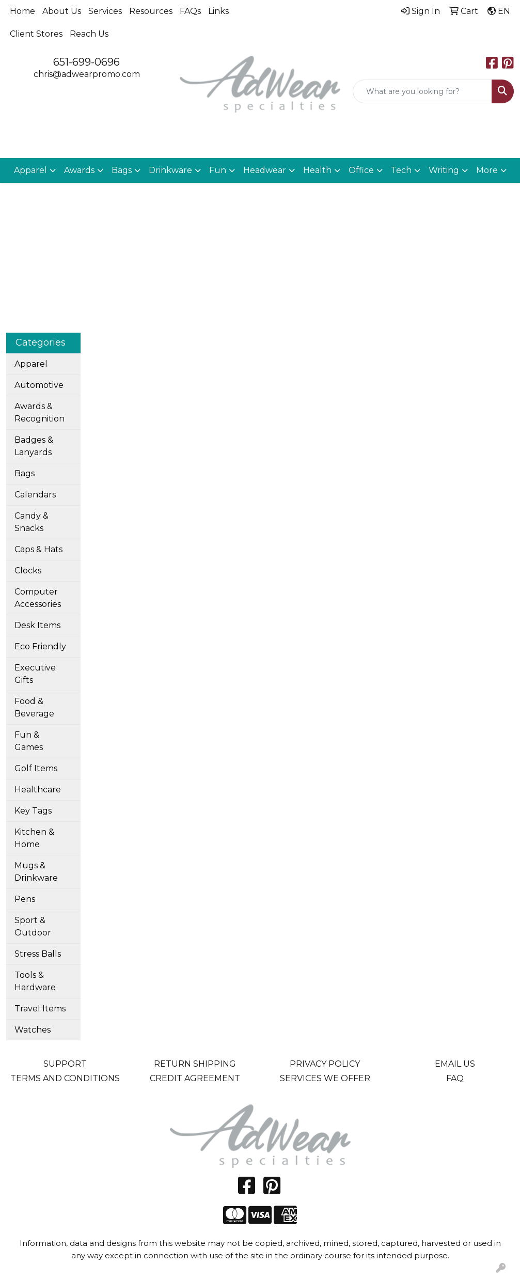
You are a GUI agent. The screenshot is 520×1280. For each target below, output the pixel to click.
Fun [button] (217, 170)
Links (218, 11)
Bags (24, 473)
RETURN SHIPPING (195, 1064)
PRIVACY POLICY (325, 1064)
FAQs (190, 11)
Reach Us (89, 34)
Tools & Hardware (35, 981)
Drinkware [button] (170, 170)
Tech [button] (401, 170)
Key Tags (33, 811)
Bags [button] (122, 170)
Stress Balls (37, 954)
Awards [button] (79, 170)
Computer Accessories (37, 598)
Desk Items (37, 625)
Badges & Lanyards (33, 446)
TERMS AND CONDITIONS (65, 1078)
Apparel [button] (30, 170)
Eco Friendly (40, 646)
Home (22, 11)
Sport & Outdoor (32, 926)
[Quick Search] (422, 91)
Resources (150, 11)
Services (105, 11)
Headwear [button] (264, 170)
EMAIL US (455, 1064)
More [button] (487, 170)
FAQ (455, 1078)
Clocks (27, 570)
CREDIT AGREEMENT (195, 1078)
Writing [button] (444, 170)
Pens (24, 899)
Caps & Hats (38, 549)
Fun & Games (28, 741)
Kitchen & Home (34, 838)
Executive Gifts (35, 674)
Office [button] (361, 170)
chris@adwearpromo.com (87, 74)
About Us (61, 11)
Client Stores (36, 34)
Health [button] (317, 170)
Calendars (35, 494)
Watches (32, 1030)
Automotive (39, 385)
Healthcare (37, 789)
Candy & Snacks (31, 522)
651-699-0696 (86, 62)
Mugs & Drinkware (36, 872)
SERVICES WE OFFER (325, 1078)
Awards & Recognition (39, 412)
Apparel (31, 364)
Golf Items (35, 768)
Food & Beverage (34, 707)
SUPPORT (65, 1064)
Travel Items (40, 1008)
